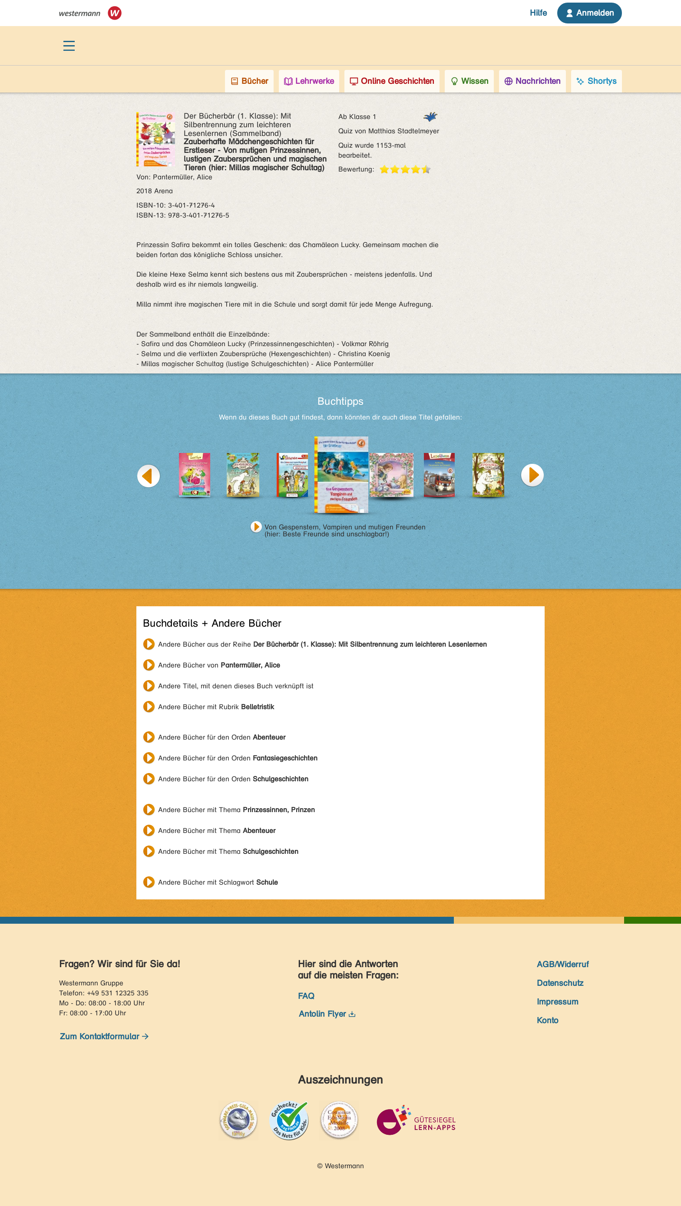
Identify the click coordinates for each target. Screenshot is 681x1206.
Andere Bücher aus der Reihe (322, 644)
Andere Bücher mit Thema (236, 810)
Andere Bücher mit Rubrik (216, 707)
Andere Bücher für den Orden (221, 737)
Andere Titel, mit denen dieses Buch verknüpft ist (236, 686)
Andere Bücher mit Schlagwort (218, 882)
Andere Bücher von (219, 665)
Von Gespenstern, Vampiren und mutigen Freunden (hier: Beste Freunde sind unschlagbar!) (345, 528)
